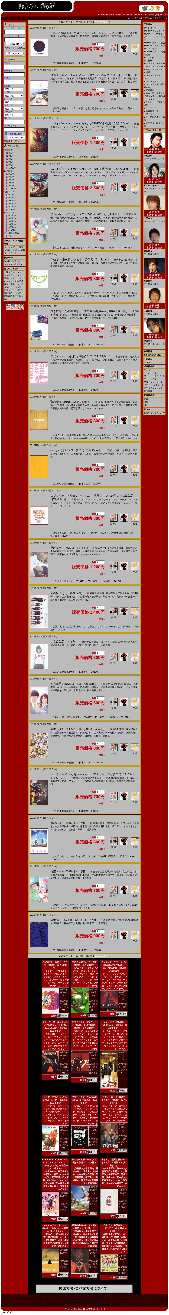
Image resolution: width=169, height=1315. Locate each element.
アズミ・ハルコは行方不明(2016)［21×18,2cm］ (81, 356)
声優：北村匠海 (58, 36)
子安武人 (128, 36)
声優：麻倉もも (61, 314)
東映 (146, 399)
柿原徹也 (55, 735)
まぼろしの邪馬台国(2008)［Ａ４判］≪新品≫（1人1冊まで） (113, 1162)
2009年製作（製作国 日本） (63, 1207)
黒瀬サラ (121, 875)
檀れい (101, 690)
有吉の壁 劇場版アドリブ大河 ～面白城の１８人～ (154, 96)
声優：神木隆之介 (109, 823)
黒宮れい (61, 554)
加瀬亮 (85, 363)
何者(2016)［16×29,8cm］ (67, 593)
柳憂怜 (65, 363)
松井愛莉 (73, 875)
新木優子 (105, 405)
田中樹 (86, 778)
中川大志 (61, 687)
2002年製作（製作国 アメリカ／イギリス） (89, 1070)
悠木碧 (83, 826)
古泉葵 (72, 687)
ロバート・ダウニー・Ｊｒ (64, 130)
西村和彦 (89, 781)
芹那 (132, 360)
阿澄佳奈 (73, 317)
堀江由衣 (57, 923)
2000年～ (11, 156)
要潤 (64, 781)
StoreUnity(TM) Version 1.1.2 (91, 1309)
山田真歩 (109, 360)
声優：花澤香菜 (123, 450)
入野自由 (80, 923)
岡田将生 (59, 596)
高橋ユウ (121, 781)
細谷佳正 (96, 314)
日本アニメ (9, 212)
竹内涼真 (116, 871)
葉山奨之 (68, 360)
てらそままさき (129, 826)
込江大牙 (116, 405)
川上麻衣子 (72, 645)
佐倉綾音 (109, 453)
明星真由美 (83, 405)
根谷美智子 (88, 81)
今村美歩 (116, 596)
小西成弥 (108, 778)
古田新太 (84, 217)
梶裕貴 (127, 78)
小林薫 (69, 266)
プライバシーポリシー (14, 290)
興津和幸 (98, 453)
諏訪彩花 (130, 732)
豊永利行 (117, 78)
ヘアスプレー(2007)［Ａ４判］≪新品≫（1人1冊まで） (55, 965)
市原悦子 (64, 826)
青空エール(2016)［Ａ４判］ (68, 871)
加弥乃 (106, 596)
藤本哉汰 (121, 687)
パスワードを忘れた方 (14, 48)
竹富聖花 (96, 778)
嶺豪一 (79, 551)
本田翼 (95, 641)
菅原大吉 (59, 645)
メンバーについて (12, 287)
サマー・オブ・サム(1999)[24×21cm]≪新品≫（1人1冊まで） (84, 1100)
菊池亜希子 (97, 360)
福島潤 (120, 732)
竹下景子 (75, 408)
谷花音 (115, 826)
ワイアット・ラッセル (71, 502)
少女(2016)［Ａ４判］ (64, 641)
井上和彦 (71, 829)
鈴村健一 (84, 317)
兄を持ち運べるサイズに (154, 342)
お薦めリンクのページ (154, 413)
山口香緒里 (83, 687)
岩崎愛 (131, 875)
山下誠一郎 (76, 453)
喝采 (147, 72)
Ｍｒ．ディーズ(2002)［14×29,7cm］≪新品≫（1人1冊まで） (113, 1025)
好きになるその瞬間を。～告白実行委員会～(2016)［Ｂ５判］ (89, 311)
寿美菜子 (105, 36)
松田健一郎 (63, 220)
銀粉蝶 (83, 645)
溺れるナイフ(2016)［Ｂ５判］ (69, 547)
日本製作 (8, 171)
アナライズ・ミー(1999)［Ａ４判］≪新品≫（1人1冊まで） (113, 1100)
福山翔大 (109, 875)
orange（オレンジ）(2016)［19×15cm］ (75, 450)
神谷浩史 (131, 314)
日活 (146, 405)
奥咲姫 (65, 878)
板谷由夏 (91, 690)
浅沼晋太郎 (104, 78)
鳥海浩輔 (109, 732)
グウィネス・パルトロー (92, 130)
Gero (114, 317)
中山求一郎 (83, 596)
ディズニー (149, 370)
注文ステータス (159, 18)
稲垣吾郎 (105, 645)
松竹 (146, 402)
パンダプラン (151, 28)
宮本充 (111, 81)
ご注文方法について (13, 272)
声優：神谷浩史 (119, 920)
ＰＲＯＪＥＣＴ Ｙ (154, 31)
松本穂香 (84, 875)
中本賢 (95, 405)
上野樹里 (87, 878)
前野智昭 (66, 735)
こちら (98, 1305)
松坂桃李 (73, 36)
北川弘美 (109, 781)
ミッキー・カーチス (90, 554)
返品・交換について (13, 284)
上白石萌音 (56, 551)
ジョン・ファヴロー (107, 127)
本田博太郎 (79, 690)
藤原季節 (96, 596)
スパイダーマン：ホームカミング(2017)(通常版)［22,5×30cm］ (90, 123)
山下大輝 (98, 732)
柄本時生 (71, 405)
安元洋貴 (73, 732)
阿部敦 (97, 735)
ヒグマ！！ (150, 108)
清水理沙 (128, 217)
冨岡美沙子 (102, 220)
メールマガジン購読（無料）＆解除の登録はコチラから (14, 250)
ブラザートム (75, 781)
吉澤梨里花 (108, 687)
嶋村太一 (96, 687)
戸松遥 (53, 317)
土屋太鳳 (104, 871)
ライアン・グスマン (122, 502)
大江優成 (132, 687)
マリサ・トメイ (128, 127)
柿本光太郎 (129, 596)
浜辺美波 (84, 36)
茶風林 (81, 829)
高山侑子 (73, 599)
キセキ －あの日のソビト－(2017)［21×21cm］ (80, 259)
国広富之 (75, 363)
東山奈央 (119, 314)
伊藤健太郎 (86, 732)
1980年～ (11, 162)
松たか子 (132, 81)
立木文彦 (121, 81)
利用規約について (12, 293)
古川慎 (88, 453)
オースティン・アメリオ (97, 502)
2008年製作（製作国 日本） (122, 1204)
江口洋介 (125, 220)
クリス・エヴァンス (118, 130)
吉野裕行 (77, 735)
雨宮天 (106, 317)
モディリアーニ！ (153, 69)
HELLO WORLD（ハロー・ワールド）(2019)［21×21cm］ (87, 32)
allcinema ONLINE (152, 355)
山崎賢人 (126, 684)
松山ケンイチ (112, 402)
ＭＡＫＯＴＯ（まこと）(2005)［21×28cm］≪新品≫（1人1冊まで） (55, 1228)
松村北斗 (76, 778)
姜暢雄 (99, 781)
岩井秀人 (84, 599)
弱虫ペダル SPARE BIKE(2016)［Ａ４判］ (78, 729)
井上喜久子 (122, 453)
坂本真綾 (133, 920)
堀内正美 (73, 554)
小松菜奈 (107, 548)
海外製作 (8, 150)
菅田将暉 (80, 78)
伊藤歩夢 (89, 551)
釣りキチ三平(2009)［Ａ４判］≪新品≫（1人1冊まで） (84, 1162)
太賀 (59, 360)
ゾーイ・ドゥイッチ (114, 499)
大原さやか (58, 829)
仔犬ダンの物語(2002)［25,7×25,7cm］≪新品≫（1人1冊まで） (113, 1228)
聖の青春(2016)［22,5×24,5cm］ (71, 401)
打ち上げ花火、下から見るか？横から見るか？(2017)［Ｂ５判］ (91, 75)
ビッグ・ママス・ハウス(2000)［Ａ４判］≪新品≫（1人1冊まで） (55, 1100)
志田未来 (75, 878)
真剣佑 (115, 641)
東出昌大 (125, 402)
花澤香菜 (64, 81)
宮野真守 (92, 78)
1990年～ (11, 159)
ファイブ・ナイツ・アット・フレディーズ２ (154, 37)
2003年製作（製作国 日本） (93, 1264)
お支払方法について (13, 275)
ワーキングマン (152, 81)
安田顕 (60, 405)
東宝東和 (148, 391)
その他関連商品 (11, 233)
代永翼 (86, 314)
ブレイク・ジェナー (91, 499)
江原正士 (91, 923)
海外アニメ (9, 191)
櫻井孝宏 (75, 81)
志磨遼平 (68, 551)
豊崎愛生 (96, 317)
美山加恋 (131, 778)
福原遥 (95, 36)
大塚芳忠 (103, 923)
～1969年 (11, 168)
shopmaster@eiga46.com (156, 14)
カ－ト (131, 18)
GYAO (147, 362)
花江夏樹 (76, 314)
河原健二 (125, 551)
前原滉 (63, 599)
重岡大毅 (130, 548)
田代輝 (67, 690)
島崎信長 (93, 826)
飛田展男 (100, 81)
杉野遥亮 (105, 263)
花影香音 (55, 363)
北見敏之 (128, 405)
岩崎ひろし (88, 220)
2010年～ (11, 153)
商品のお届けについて (14, 278)
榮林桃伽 (55, 878)
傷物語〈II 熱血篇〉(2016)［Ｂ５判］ (74, 919)
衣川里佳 (64, 453)
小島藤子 (61, 875)
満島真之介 (72, 217)
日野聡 (88, 735)
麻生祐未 (59, 266)
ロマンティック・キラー (154, 187)
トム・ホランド (64, 127)
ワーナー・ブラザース (154, 376)
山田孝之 (71, 596)
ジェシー (64, 778)
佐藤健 (100, 593)
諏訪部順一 (60, 732)
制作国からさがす (12, 261)
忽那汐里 (64, 263)
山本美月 (105, 641)
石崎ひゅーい (82, 360)
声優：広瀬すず (66, 78)
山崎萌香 (55, 781)
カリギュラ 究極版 (154, 42)
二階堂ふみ (123, 593)
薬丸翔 (53, 599)
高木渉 (106, 217)
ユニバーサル (150, 373)
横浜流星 (84, 263)
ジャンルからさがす (13, 264)
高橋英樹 (114, 220)
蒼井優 (128, 356)
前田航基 (119, 778)
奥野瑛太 (123, 263)
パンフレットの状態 (13, 281)
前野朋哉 (116, 217)
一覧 (9, 236)
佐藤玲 (124, 641)
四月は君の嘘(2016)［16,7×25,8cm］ (73, 683)
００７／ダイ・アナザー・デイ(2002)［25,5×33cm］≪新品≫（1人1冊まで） (84, 1025)
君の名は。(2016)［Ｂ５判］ (68, 822)
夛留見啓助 (113, 551)
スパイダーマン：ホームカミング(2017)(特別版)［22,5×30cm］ (90, 168)
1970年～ (11, 165)
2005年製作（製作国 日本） (63, 1264)
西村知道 (75, 220)
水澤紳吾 (100, 551)
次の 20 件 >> (102, 22)
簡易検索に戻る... (12, 141)
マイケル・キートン (84, 127)
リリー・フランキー (92, 408)
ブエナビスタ (150, 379)
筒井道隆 (64, 408)
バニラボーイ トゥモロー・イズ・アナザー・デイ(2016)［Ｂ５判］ (92, 774)
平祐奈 (74, 263)
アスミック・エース (153, 382)
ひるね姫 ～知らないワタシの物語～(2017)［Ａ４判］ (85, 214)
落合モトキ (122, 360)
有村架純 (110, 593)
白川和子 (93, 645)
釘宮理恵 (116, 36)
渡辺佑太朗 (97, 875)
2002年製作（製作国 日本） (122, 1270)
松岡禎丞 (108, 314)
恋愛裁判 (149, 90)
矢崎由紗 (57, 690)
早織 (114, 263)
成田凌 (95, 263)
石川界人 (105, 826)
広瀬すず (115, 684)
